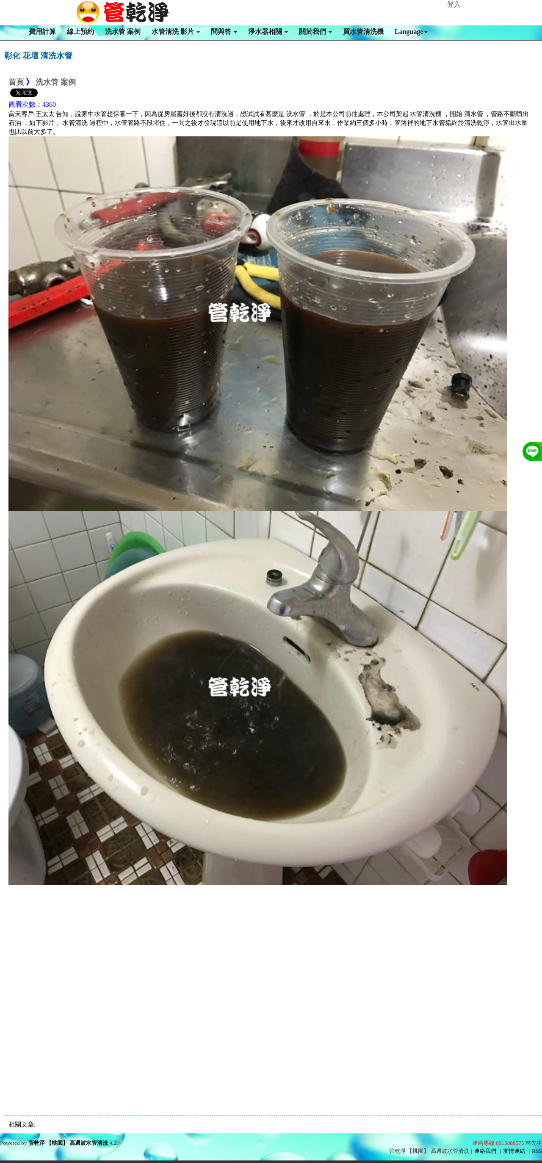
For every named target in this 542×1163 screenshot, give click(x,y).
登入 (454, 4)
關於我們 (315, 31)
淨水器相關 (268, 31)
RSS (537, 1151)
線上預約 (80, 31)
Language (411, 31)
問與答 (224, 31)
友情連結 (514, 1151)
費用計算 (42, 31)
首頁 (16, 82)
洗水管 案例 (123, 31)
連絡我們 (485, 1151)
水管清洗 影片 (176, 31)
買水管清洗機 (363, 31)
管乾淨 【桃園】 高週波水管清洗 (68, 1143)
